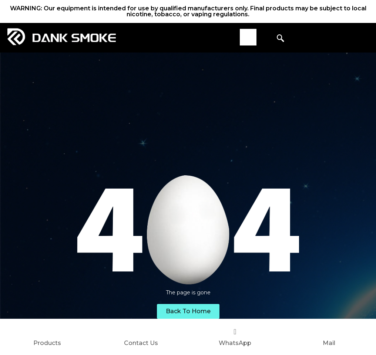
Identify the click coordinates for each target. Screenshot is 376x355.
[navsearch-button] (280, 38)
